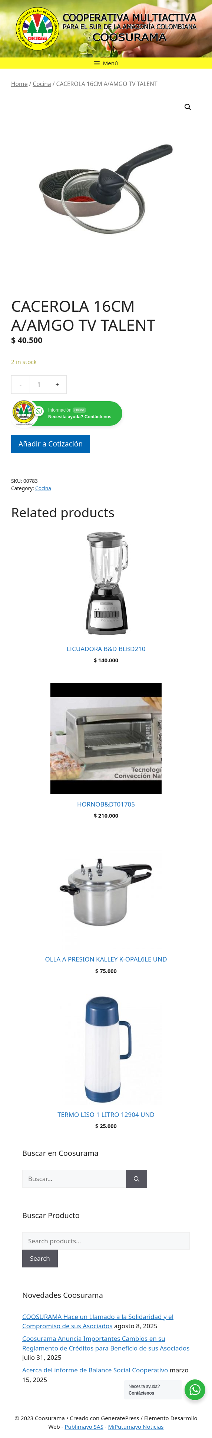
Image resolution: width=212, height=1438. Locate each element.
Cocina (42, 84)
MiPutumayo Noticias (136, 1426)
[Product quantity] (39, 384)
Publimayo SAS (83, 1426)
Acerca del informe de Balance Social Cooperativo (95, 1370)
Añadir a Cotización (51, 444)
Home (19, 84)
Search (40, 1258)
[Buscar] (136, 1179)
